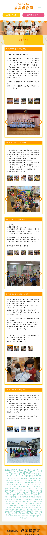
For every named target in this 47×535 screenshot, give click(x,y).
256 (27, 516)
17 (8, 471)
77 (37, 480)
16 (6, 471)
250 (39, 513)
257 (31, 516)
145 (34, 492)
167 (37, 497)
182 (13, 501)
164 (27, 497)
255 (23, 516)
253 (15, 516)
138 (10, 492)
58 (19, 478)
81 (11, 482)
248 (31, 513)
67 (9, 480)
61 (28, 478)
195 (20, 503)
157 (39, 495)
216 (22, 507)
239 (33, 511)
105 (11, 486)
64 (37, 478)
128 (14, 490)
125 (40, 488)
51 (34, 476)
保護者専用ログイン (33, 15)
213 (11, 507)
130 (21, 490)
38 (32, 474)
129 (17, 490)
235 (18, 511)
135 (37, 490)
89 (36, 482)
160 (13, 497)
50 (31, 476)
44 (13, 476)
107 (17, 486)
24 (28, 471)
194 (16, 503)
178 (37, 499)
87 (29, 482)
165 (30, 497)
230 (37, 509)
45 (16, 476)
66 (6, 480)
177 (33, 499)
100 (30, 484)
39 (34, 474)
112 (33, 486)
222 (6, 509)
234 (14, 511)
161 (17, 497)
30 (9, 474)
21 (19, 471)
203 (11, 505)
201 (40, 503)
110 (27, 486)
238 (29, 511)
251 (8, 516)
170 (10, 499)
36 (26, 474)
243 (12, 513)
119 (19, 488)
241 (40, 511)
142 (23, 492)
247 (27, 513)
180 (6, 501)
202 (7, 505)
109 (24, 486)
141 (20, 492)
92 (7, 484)
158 (6, 497)
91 (41, 482)
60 (25, 478)
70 (18, 480)
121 (26, 488)
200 (37, 503)
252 (11, 516)
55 (10, 478)
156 (36, 495)
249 (35, 513)
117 (13, 488)
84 (20, 482)
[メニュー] (39, 7)
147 (41, 492)
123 (33, 488)
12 (32, 469)
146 (37, 492)
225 (18, 509)
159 (10, 497)
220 (36, 507)
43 (10, 476)
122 (29, 488)
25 (32, 471)
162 (20, 497)
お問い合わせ (11, 15)
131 (24, 490)
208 (29, 505)
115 (7, 488)
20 (17, 471)
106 (14, 486)
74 (29, 480)
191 (6, 503)
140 (16, 492)
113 (36, 486)
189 (38, 501)
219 (32, 507)
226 (22, 509)
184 (20, 501)
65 (40, 478)
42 (7, 476)
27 (38, 471)
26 (35, 471)
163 (23, 497)
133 (30, 490)
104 (8, 486)
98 (24, 484)
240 (36, 511)
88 (33, 482)
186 (27, 501)
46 (19, 476)
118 (16, 488)
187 (30, 501)
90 (38, 482)
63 (34, 478)
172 (17, 499)
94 (13, 484)
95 (16, 484)
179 (40, 499)
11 (30, 469)
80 (8, 482)
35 (23, 474)
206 (22, 505)
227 (26, 509)
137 (6, 492)
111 (30, 486)
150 (15, 495)
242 (8, 513)
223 (10, 509)
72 (23, 480)
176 (30, 499)
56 (13, 478)
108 (21, 486)
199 (34, 503)
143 (27, 492)
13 (35, 469)
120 (23, 488)
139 (13, 492)
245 (19, 513)
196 (23, 503)
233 (11, 511)
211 (40, 505)
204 (15, 505)
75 (32, 480)
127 (10, 490)
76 (35, 480)
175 (27, 499)
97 (21, 484)
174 (23, 499)
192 (10, 503)
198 (30, 503)
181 (9, 501)
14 (38, 469)
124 (36, 488)
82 (14, 482)
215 (18, 507)
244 (15, 513)
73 (26, 480)
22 (22, 471)
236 (22, 511)
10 (27, 469)
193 (13, 503)
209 (33, 505)
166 (34, 497)
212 (7, 507)
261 (25, 518)
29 (7, 474)
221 (39, 507)
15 (40, 469)
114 (39, 486)
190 (41, 501)
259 (39, 516)
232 (7, 511)
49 (28, 476)
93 (10, 484)
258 (35, 516)
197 (27, 503)
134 (34, 490)
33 (17, 474)
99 (27, 484)
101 (33, 484)
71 (20, 480)
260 (22, 518)
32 (15, 474)
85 (23, 482)
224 (14, 509)
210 (37, 505)
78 (40, 480)
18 (11, 471)
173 (20, 499)
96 (18, 484)
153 (25, 495)
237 (25, 511)
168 (40, 497)
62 (31, 478)
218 (29, 507)
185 (23, 501)
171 (13, 499)
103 (40, 484)
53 (40, 476)
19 (14, 471)
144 (30, 492)
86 (26, 482)
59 (22, 478)
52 (37, 476)
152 (21, 495)
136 (40, 490)
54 (7, 478)
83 (17, 482)
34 (20, 474)
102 (37, 484)
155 (32, 495)
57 (16, 478)
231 (41, 509)
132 (27, 490)
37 (29, 474)
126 (7, 490)
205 (18, 505)
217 (25, 507)
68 (12, 480)
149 (11, 495)
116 (10, 488)
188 (34, 501)
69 (15, 480)
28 (41, 471)
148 (8, 495)
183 (16, 501)
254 (19, 516)
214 (14, 507)
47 (22, 476)
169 (7, 499)
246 (23, 513)
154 (28, 495)
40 (37, 474)
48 (25, 476)
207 (26, 505)
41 (40, 474)
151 (18, 495)
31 (12, 474)
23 (25, 471)
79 (6, 482)
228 (30, 509)
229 (34, 509)
